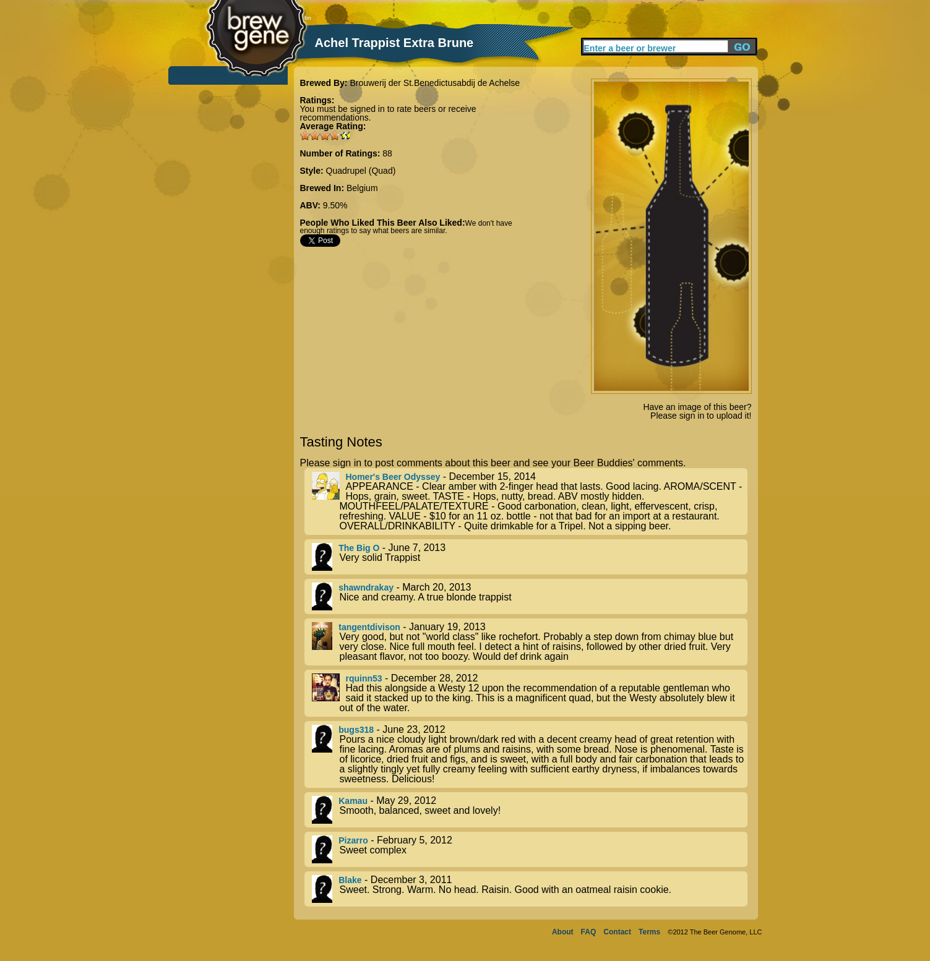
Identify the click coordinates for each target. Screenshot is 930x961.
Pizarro (353, 840)
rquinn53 (364, 678)
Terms (649, 932)
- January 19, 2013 (529, 642)
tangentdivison (369, 627)
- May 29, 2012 (529, 810)
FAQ (588, 932)
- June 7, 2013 (529, 557)
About (563, 932)
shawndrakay (366, 587)
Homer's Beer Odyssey (393, 477)
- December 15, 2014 (529, 501)
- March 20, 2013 (529, 596)
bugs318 (356, 730)
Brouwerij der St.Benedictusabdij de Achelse (435, 83)
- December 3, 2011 (529, 889)
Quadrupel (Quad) (361, 171)
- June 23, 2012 (529, 754)
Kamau (353, 801)
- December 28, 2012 (529, 693)
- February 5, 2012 (529, 849)
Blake (349, 880)
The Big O (358, 548)
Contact (617, 932)
